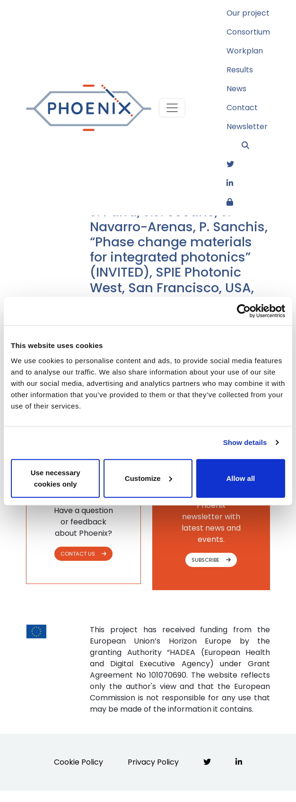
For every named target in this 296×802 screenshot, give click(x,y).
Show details (245, 442)
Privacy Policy (153, 762)
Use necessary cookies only (55, 478)
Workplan (244, 50)
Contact (242, 107)
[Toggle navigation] (172, 107)
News (236, 88)
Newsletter (247, 126)
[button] (256, 145)
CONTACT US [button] (83, 554)
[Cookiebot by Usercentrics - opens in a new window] (243, 311)
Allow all (240, 478)
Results (239, 69)
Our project (248, 13)
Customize (148, 478)
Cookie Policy (78, 762)
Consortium (248, 31)
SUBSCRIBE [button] (211, 560)
